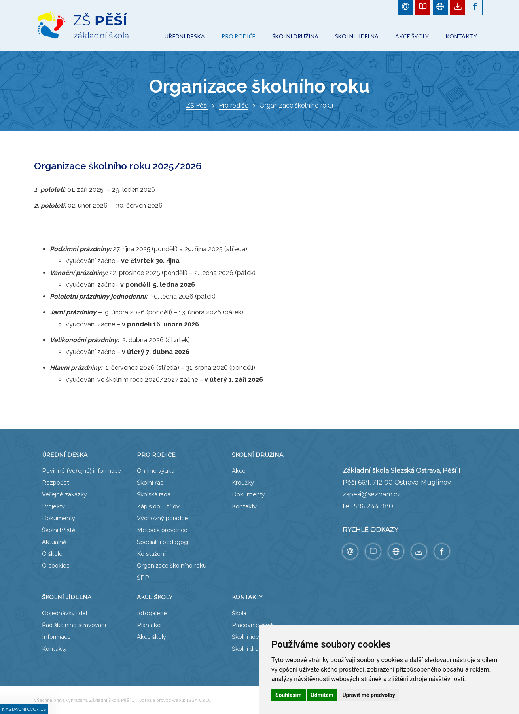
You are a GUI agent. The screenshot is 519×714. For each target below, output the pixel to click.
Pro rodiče (233, 105)
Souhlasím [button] (288, 695)
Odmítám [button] (322, 695)
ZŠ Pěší (197, 105)
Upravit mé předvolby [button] (368, 695)
